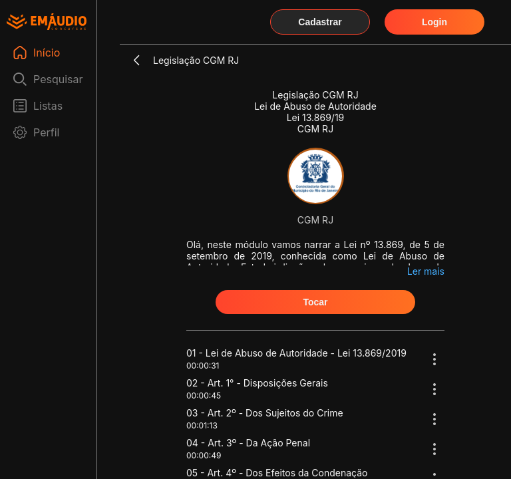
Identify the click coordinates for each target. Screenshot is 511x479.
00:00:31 (203, 366)
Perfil (46, 132)
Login (434, 22)
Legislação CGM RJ (196, 60)
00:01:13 (202, 425)
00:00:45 (203, 395)
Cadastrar (319, 22)
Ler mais (425, 271)
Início (46, 52)
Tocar (315, 302)
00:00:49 (203, 455)
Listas (48, 105)
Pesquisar (58, 79)
